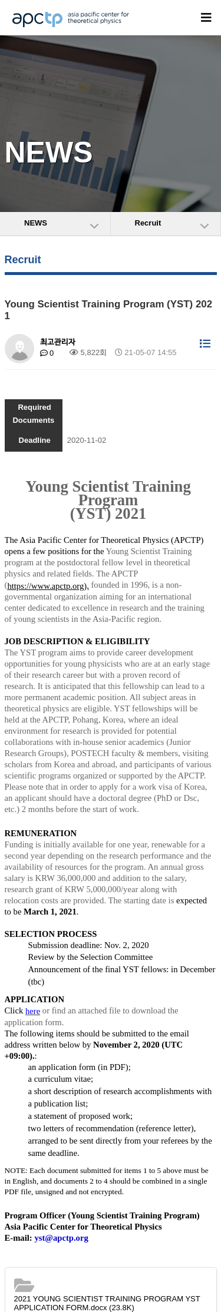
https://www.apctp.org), (47, 586)
